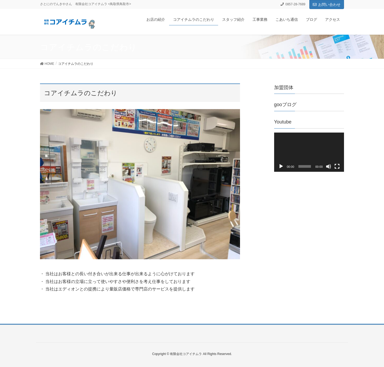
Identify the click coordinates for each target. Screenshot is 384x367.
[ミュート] (328, 166)
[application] (309, 152)
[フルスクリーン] (337, 166)
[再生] (281, 166)
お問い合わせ (327, 4)
